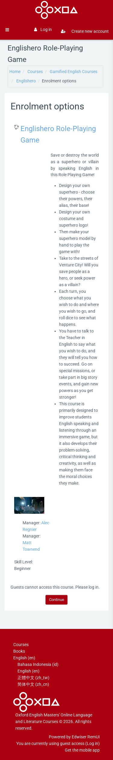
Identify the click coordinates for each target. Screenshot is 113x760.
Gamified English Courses (73, 71)
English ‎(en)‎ (24, 657)
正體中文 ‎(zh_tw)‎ (33, 677)
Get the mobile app (82, 750)
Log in (43, 29)
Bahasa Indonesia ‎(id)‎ (37, 664)
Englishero (26, 80)
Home (14, 71)
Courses (35, 71)
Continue (56, 599)
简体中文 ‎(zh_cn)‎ (33, 684)
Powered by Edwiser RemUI (74, 736)
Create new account (82, 31)
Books (19, 651)
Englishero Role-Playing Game (58, 134)
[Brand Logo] (56, 10)
